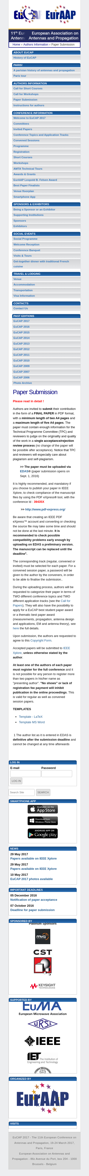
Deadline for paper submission (32, 910)
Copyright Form (40, 640)
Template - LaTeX (31, 716)
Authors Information (35, 44)
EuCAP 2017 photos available (31, 879)
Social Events (25, 233)
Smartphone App (23, 801)
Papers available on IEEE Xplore (33, 858)
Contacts (21, 303)
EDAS (24, 471)
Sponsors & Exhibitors (31, 204)
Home (16, 44)
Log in (15, 762)
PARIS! (18, 65)
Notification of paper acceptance (33, 899)
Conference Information (33, 113)
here (16, 628)
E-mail (14, 768)
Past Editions (24, 316)
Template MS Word (32, 722)
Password (48, 768)
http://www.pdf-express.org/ (45, 509)
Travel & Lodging (27, 273)
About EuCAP (23, 52)
